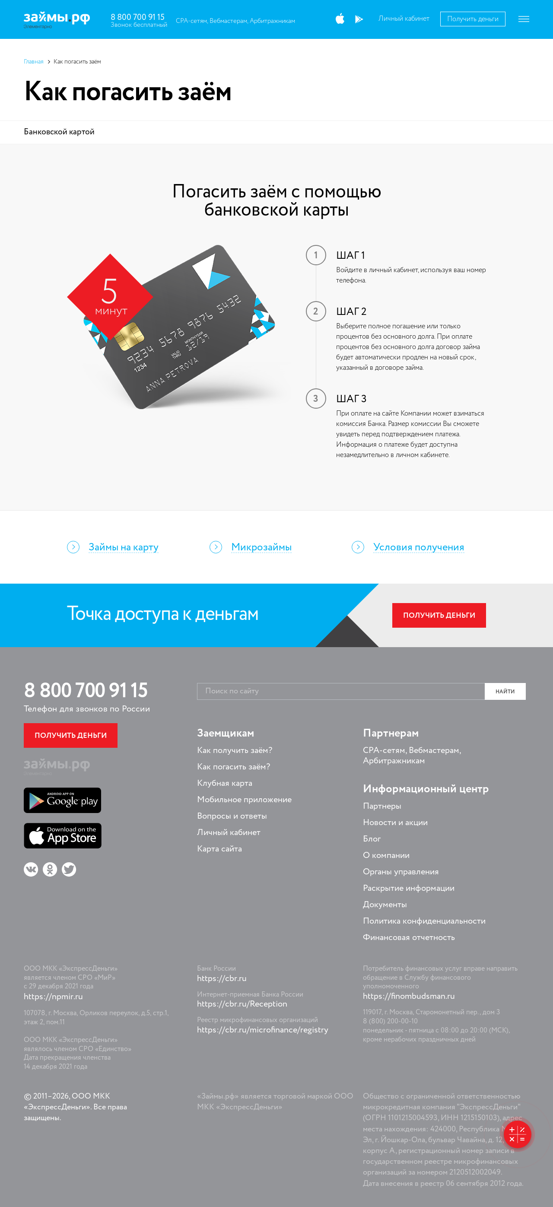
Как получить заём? (234, 750)
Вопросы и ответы (232, 816)
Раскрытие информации (408, 888)
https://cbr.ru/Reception (242, 1004)
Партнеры (382, 806)
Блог (372, 839)
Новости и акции (395, 823)
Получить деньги (473, 19)
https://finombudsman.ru (409, 996)
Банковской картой (59, 132)
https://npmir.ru (53, 997)
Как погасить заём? (233, 767)
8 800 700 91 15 (138, 17)
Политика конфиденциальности (424, 921)
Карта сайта (219, 849)
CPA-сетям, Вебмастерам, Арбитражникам (235, 21)
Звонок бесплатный (139, 25)
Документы (385, 905)
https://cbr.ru (222, 979)
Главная (34, 62)
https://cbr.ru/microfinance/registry (262, 1030)
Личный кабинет (403, 19)
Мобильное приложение (244, 800)
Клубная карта (224, 783)
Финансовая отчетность (409, 938)
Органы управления (401, 872)
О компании (386, 855)
